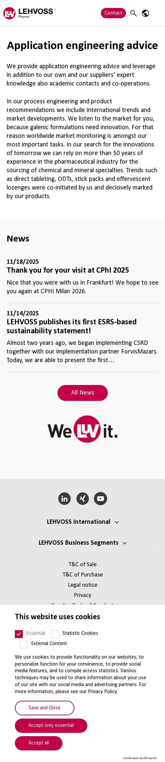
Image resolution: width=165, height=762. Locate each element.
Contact (113, 13)
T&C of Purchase (82, 575)
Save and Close (45, 708)
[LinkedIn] (64, 498)
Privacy (82, 595)
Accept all (38, 743)
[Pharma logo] (28, 13)
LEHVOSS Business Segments (78, 543)
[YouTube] (101, 498)
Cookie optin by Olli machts (140, 758)
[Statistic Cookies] (55, 634)
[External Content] (24, 644)
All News (82, 393)
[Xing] (82, 498)
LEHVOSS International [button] (78, 522)
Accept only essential (51, 725)
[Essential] (19, 634)
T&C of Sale (82, 565)
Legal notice (82, 585)
